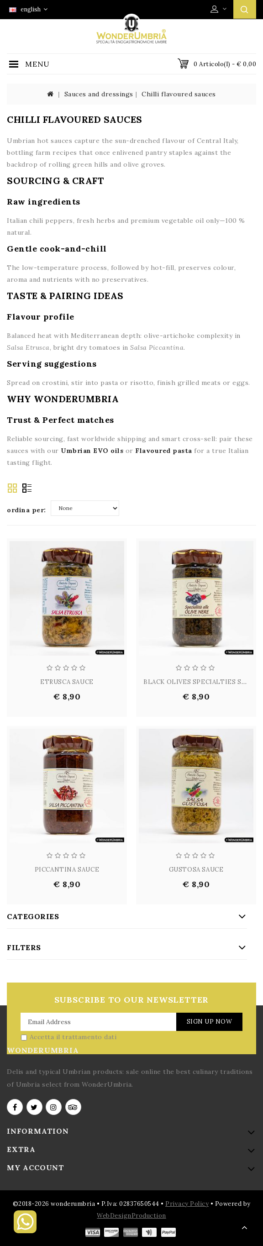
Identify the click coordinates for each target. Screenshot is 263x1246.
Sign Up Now (209, 1021)
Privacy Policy (187, 1204)
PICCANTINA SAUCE (67, 869)
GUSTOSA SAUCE (196, 869)
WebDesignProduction (131, 1216)
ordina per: (26, 510)
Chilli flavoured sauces (179, 94)
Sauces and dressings (98, 94)
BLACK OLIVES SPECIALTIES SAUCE (201, 682)
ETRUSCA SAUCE (67, 682)
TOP (245, 1228)
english (28, 9)
